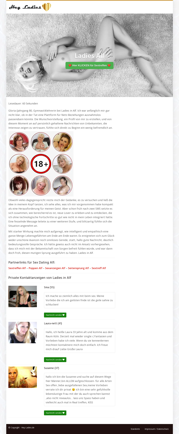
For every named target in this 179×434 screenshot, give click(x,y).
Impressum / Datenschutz (157, 429)
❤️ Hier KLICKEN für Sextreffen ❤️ (89, 65)
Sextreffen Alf (17, 268)
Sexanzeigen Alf (55, 268)
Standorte (135, 429)
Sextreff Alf (99, 268)
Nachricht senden (55, 315)
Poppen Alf (35, 268)
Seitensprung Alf (78, 268)
